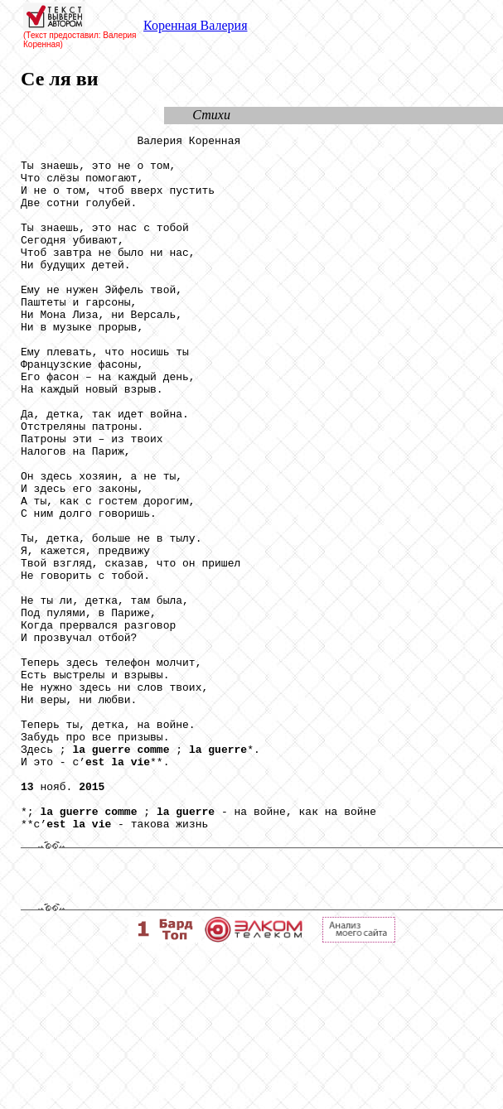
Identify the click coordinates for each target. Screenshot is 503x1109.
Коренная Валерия (195, 25)
